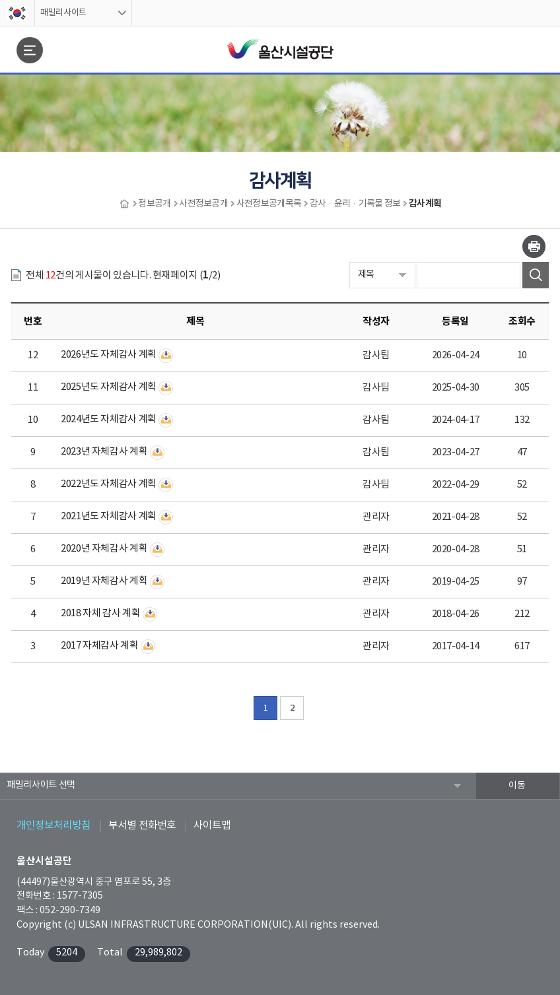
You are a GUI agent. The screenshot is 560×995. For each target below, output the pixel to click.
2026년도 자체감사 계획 (109, 354)
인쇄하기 (533, 246)
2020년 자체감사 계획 (104, 548)
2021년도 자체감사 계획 (109, 516)
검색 (535, 275)
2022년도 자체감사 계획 (109, 484)
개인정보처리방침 (53, 825)
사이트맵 (211, 825)
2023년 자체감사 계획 (104, 451)
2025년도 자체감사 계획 (109, 387)
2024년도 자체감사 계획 (109, 419)
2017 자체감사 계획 (100, 645)
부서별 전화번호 (142, 825)
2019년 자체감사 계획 (104, 581)
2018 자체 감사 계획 (100, 613)
